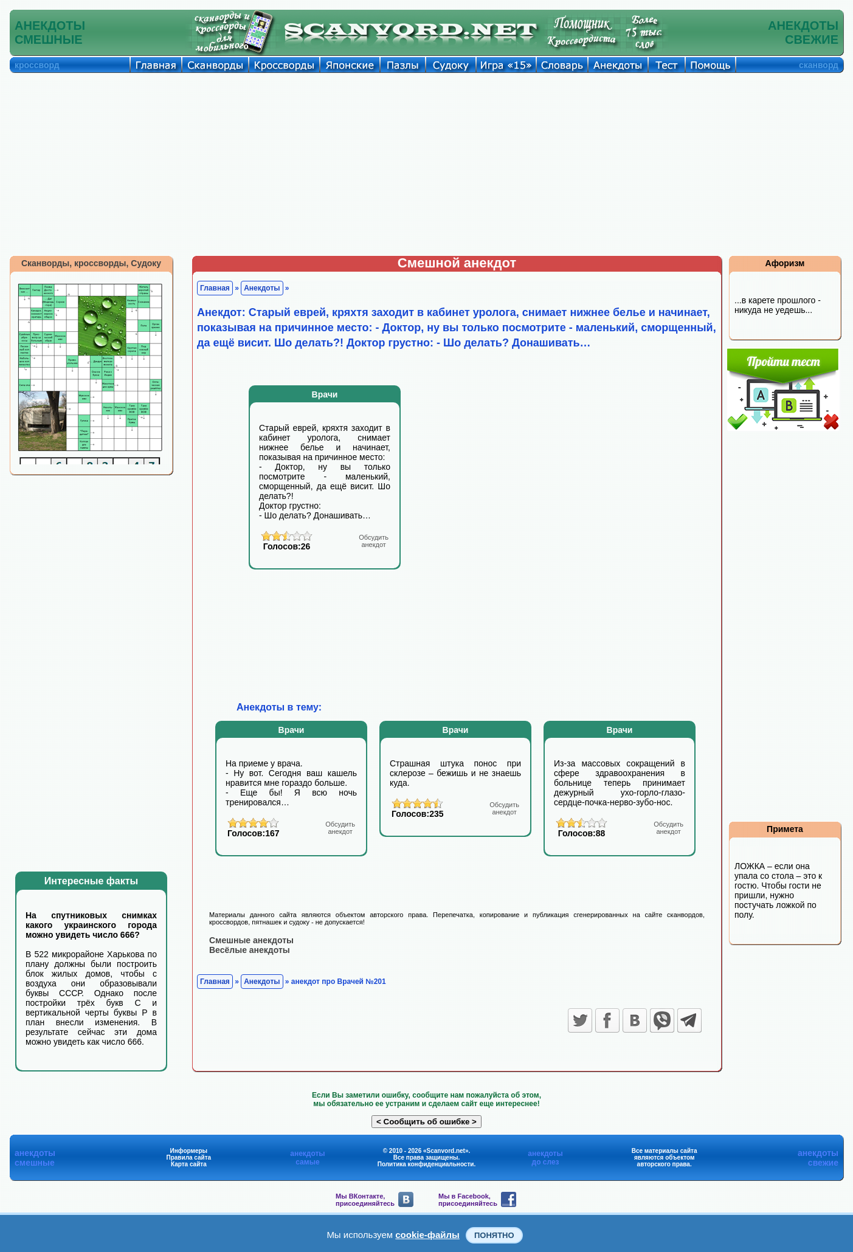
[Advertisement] (427, 164)
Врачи (325, 394)
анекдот (374, 541)
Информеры (189, 1150)
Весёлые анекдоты (249, 950)
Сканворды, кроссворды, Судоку (91, 263)
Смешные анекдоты (251, 940)
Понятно (494, 1235)
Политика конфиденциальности (426, 1164)
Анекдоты (262, 288)
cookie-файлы (427, 1235)
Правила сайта (188, 1157)
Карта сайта (189, 1164)
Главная (215, 288)
